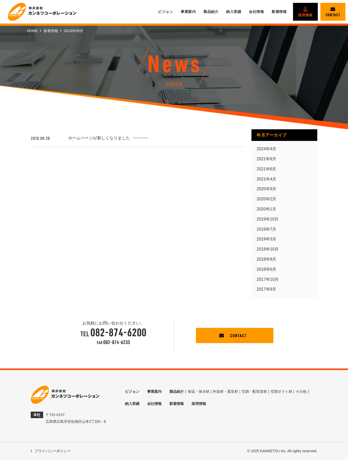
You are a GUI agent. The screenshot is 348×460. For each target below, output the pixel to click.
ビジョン (165, 12)
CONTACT (333, 12)
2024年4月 (266, 149)
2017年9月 (266, 289)
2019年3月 (266, 239)
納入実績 (233, 12)
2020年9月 (266, 189)
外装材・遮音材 (225, 391)
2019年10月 (268, 219)
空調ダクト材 (281, 391)
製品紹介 (210, 12)
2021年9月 (266, 159)
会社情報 (256, 12)
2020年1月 (266, 209)
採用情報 (305, 12)
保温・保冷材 (198, 391)
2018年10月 (268, 249)
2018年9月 (266, 259)
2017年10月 (268, 279)
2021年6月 (266, 169)
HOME (32, 31)
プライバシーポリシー (51, 451)
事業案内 (188, 12)
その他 (301, 391)
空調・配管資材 (254, 391)
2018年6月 (266, 269)
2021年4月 (266, 179)
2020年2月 (266, 199)
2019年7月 (266, 229)
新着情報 (279, 12)
